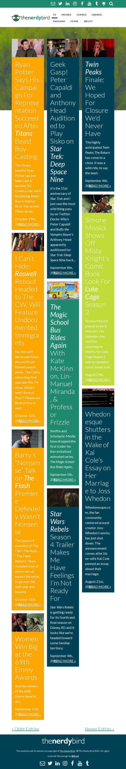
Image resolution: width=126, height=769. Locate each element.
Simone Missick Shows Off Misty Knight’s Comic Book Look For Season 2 (97, 266)
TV (54, 14)
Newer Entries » (99, 728)
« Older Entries (25, 728)
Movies (66, 14)
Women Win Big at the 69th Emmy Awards (26, 657)
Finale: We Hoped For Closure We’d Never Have (96, 98)
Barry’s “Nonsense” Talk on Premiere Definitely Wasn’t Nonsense (27, 493)
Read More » (30, 224)
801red (75, 756)
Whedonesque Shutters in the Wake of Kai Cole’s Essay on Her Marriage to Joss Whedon (98, 456)
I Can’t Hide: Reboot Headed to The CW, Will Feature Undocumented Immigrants (28, 300)
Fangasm (59, 21)
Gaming (97, 14)
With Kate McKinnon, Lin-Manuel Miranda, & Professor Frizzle (62, 364)
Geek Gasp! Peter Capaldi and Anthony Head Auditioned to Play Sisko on (63, 121)
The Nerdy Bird (67, 751)
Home (74, 21)
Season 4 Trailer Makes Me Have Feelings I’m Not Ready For (62, 555)
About (88, 21)
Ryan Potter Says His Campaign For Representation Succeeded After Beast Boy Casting (27, 110)
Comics (81, 14)
